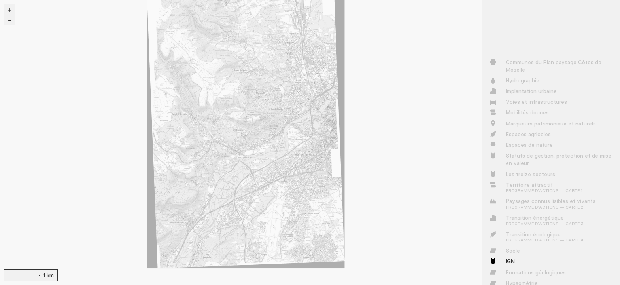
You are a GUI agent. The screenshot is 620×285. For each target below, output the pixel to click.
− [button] (10, 20)
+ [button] (10, 9)
